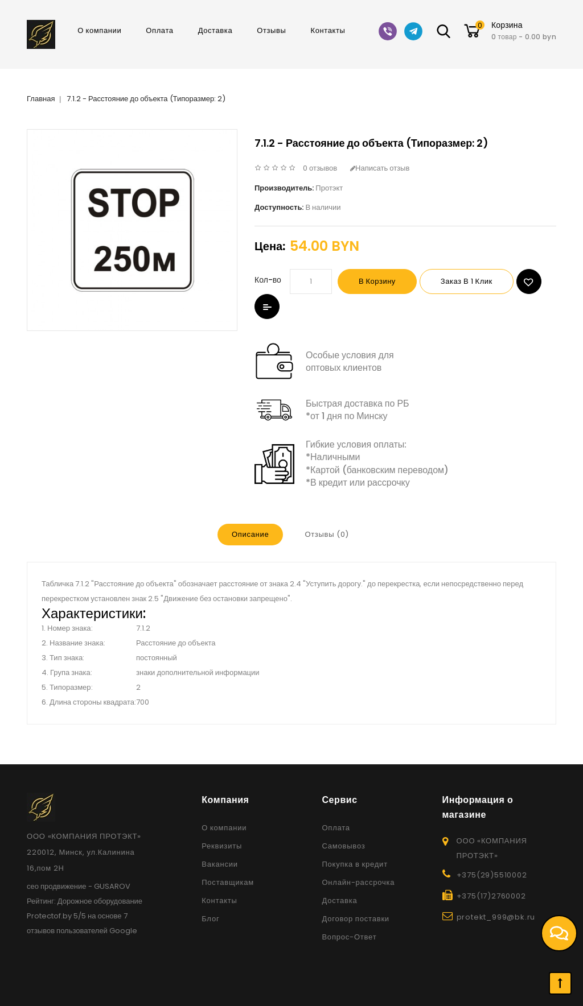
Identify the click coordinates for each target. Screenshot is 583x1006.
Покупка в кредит (355, 864)
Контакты (328, 30)
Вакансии (220, 864)
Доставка (215, 30)
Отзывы (271, 30)
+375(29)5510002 (492, 875)
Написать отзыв (379, 168)
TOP (560, 983)
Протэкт (329, 188)
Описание (250, 534)
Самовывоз (343, 846)
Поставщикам (228, 882)
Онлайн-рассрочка (358, 882)
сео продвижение (57, 886)
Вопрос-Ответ (349, 937)
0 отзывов (320, 168)
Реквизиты (222, 846)
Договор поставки (355, 918)
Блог (210, 918)
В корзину (377, 281)
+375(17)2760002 (491, 896)
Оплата (159, 30)
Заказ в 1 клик (466, 281)
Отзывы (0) (327, 534)
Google (123, 930)
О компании (99, 30)
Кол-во (267, 279)
